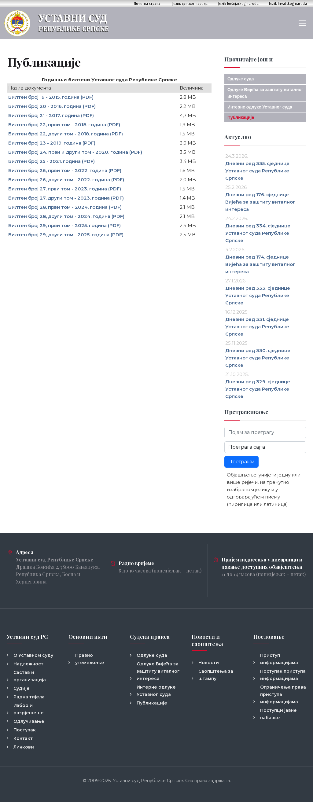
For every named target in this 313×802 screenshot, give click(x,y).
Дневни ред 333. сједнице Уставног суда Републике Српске (257, 295)
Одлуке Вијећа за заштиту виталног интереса (158, 671)
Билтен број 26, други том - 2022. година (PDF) (66, 179)
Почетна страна (147, 3)
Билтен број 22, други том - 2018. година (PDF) (65, 134)
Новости (208, 662)
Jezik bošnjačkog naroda (238, 3)
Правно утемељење (89, 659)
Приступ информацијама (279, 659)
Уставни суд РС (27, 636)
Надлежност (28, 664)
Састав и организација (29, 676)
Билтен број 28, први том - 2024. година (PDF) (65, 207)
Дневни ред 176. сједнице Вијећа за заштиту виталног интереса (260, 202)
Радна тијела (29, 697)
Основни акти (87, 636)
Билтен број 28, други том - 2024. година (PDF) (66, 216)
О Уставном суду (33, 655)
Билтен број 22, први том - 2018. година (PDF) (64, 124)
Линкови (23, 747)
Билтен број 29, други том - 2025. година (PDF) (65, 234)
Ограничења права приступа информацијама (283, 694)
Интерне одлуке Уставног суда (259, 107)
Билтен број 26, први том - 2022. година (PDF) (64, 170)
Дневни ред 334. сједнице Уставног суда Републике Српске (257, 233)
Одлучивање (28, 721)
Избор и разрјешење (28, 709)
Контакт (23, 738)
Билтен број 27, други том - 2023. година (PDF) (66, 198)
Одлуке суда (240, 78)
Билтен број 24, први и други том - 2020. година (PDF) (75, 152)
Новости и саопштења (207, 640)
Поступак (24, 730)
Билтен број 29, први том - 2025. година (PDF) (64, 225)
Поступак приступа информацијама (283, 674)
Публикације (240, 117)
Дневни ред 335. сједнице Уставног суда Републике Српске (257, 170)
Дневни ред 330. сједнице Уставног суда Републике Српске (257, 358)
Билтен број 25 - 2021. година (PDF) (51, 161)
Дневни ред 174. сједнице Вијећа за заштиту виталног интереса (260, 264)
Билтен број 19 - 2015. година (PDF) (51, 97)
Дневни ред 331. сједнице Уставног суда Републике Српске (257, 326)
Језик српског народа (190, 3)
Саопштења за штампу (215, 674)
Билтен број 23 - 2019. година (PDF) (51, 143)
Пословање (269, 636)
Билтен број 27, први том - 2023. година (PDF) (64, 189)
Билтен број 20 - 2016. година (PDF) (52, 106)
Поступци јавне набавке (278, 714)
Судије (21, 688)
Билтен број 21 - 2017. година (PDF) (51, 115)
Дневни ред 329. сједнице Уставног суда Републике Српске (257, 389)
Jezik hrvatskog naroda (288, 3)
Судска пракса (150, 636)
